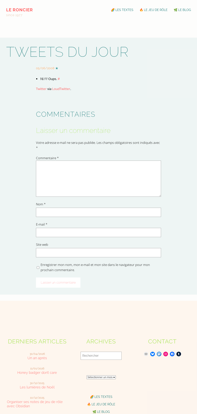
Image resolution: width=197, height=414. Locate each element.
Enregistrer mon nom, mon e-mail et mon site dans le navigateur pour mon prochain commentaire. (95, 267)
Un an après (37, 358)
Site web (42, 244)
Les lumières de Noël (37, 387)
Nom (41, 204)
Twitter (41, 89)
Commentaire (47, 158)
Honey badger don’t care (37, 373)
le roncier (19, 9)
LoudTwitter (61, 89)
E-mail (41, 224)
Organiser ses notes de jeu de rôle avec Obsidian (35, 404)
